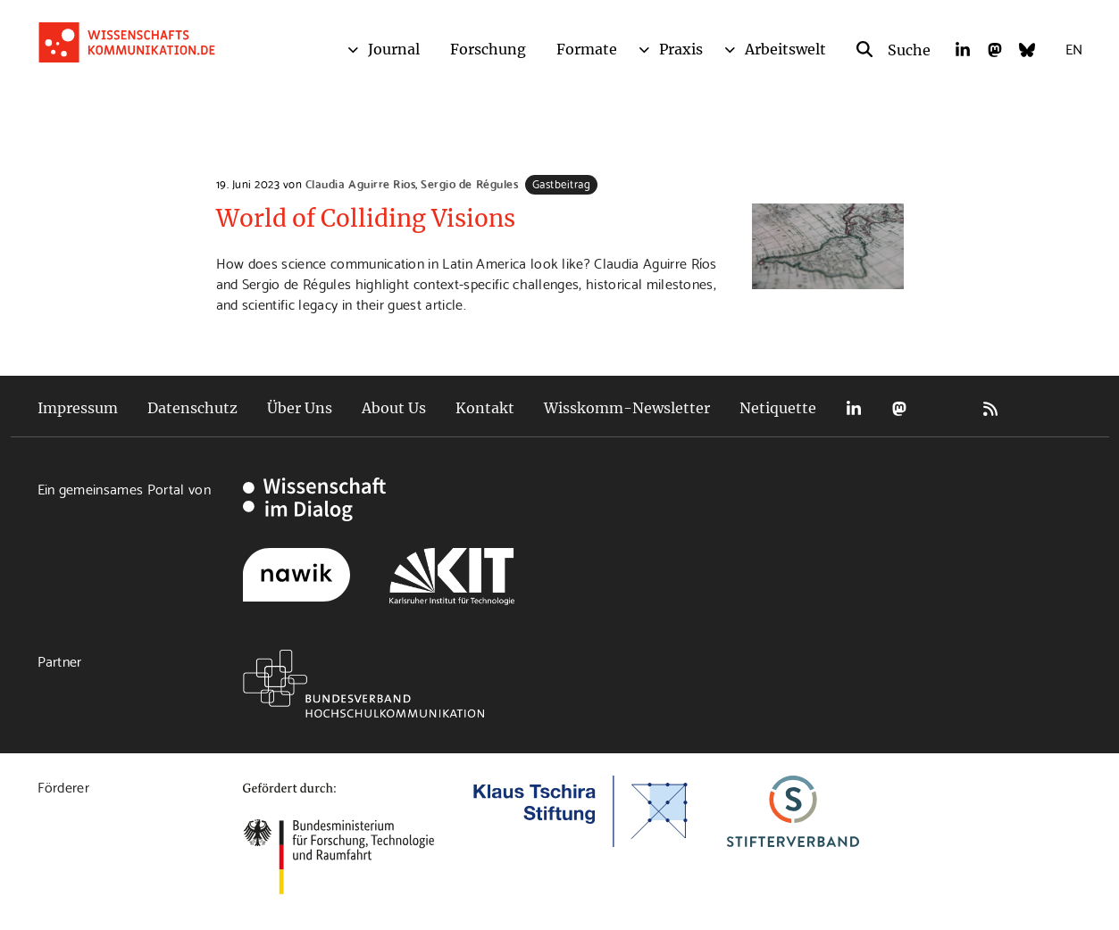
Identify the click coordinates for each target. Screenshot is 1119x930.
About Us (394, 408)
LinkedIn (853, 408)
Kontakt (484, 408)
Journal (394, 49)
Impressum (78, 408)
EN (1073, 48)
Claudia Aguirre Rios (360, 183)
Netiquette (777, 408)
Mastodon (899, 408)
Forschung (488, 49)
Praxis (681, 49)
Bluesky (944, 408)
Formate (586, 49)
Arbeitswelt (785, 49)
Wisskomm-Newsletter (627, 408)
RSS (990, 408)
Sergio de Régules (469, 183)
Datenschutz (192, 408)
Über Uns (299, 408)
